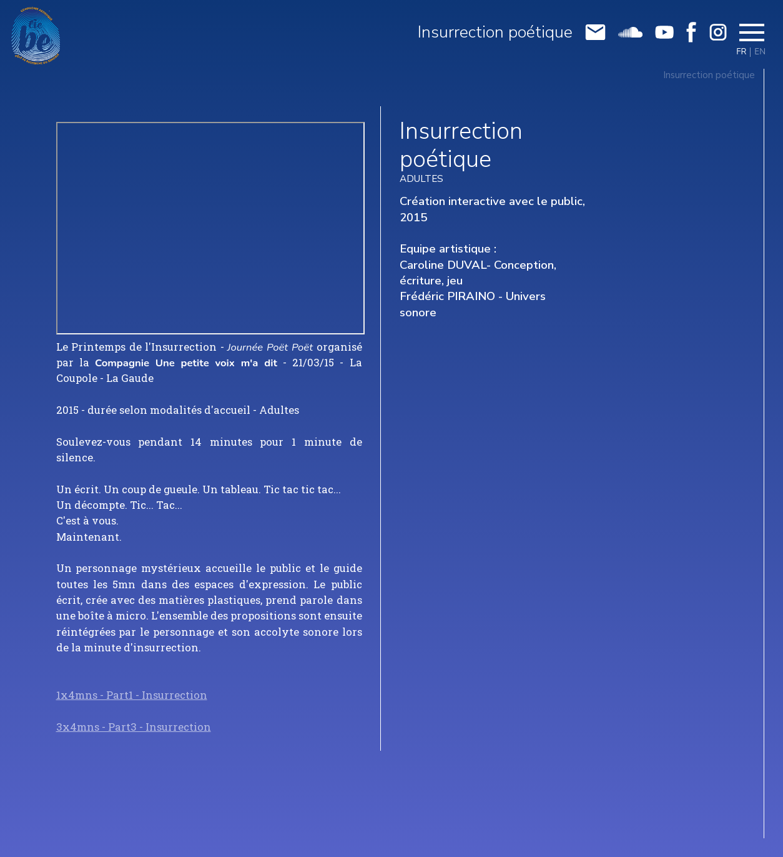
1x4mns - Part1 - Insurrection (131, 695)
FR (741, 52)
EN (760, 52)
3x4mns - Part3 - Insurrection (133, 727)
